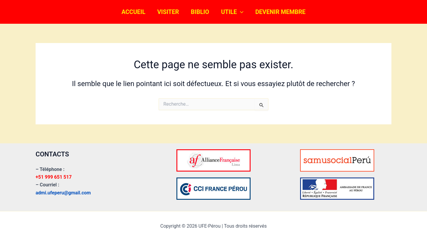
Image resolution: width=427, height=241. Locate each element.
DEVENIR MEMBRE (280, 11)
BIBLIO (200, 11)
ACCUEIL (134, 11)
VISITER (168, 11)
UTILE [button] (232, 12)
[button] (240, 12)
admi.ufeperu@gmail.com (63, 193)
